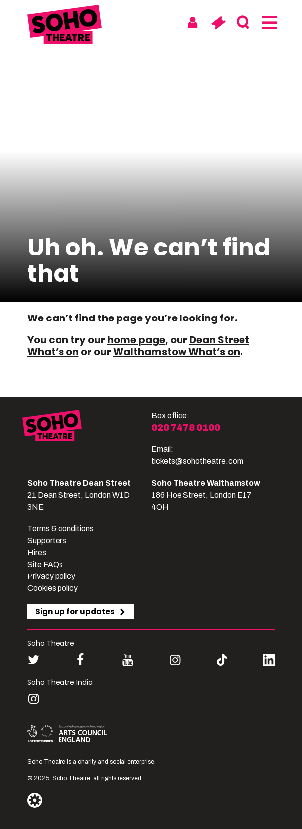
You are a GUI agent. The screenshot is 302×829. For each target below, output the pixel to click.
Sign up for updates (80, 611)
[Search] (243, 22)
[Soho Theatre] (86, 438)
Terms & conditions (60, 528)
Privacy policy (51, 576)
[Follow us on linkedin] (269, 662)
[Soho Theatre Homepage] (64, 26)
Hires (36, 552)
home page (136, 340)
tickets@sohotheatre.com (197, 461)
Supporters (46, 540)
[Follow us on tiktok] (222, 660)
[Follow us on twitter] (33, 660)
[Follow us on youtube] (127, 660)
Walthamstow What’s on (176, 352)
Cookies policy (52, 588)
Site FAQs (45, 564)
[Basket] (218, 22)
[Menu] (268, 22)
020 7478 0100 (185, 428)
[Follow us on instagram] (175, 660)
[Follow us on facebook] (80, 660)
